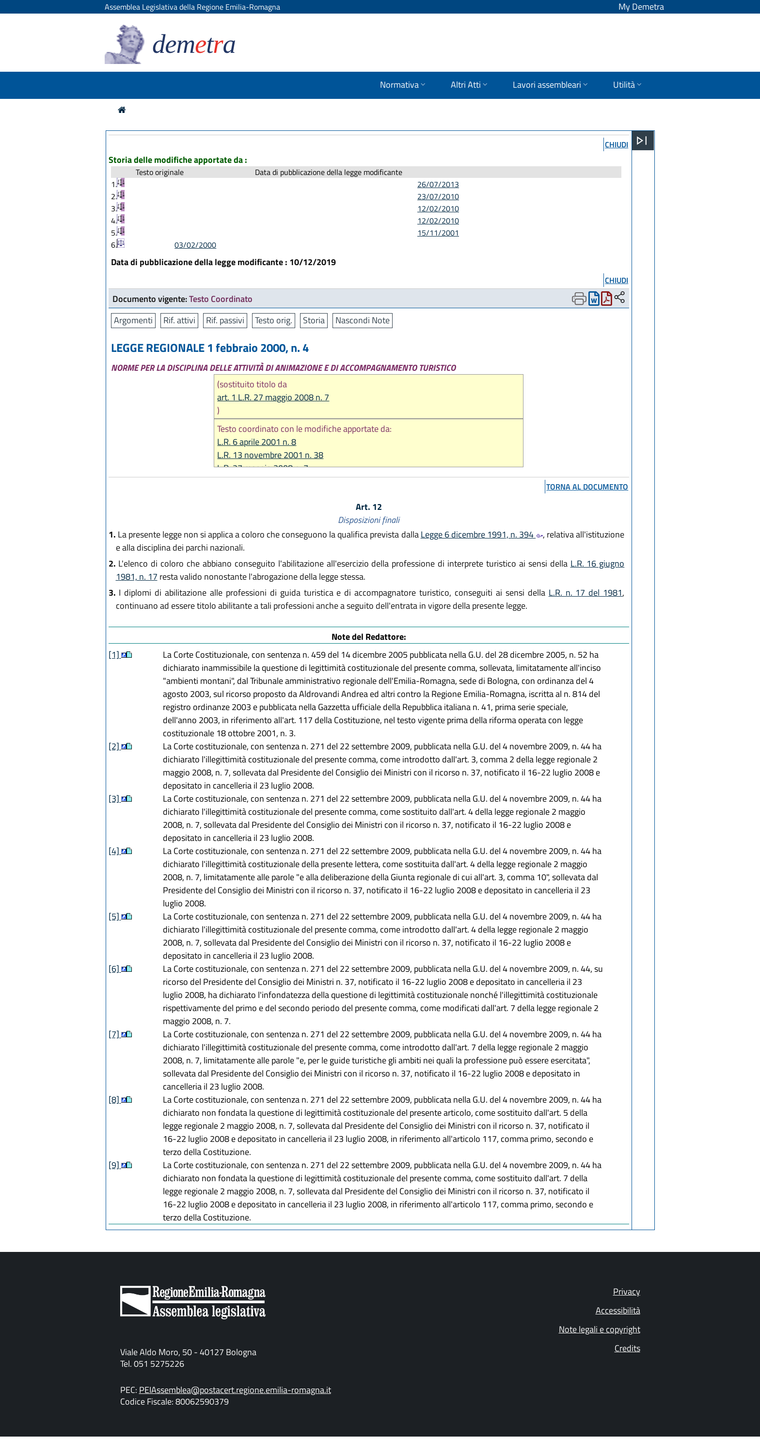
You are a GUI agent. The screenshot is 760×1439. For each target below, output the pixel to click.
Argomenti (133, 320)
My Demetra (641, 6)
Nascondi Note (362, 320)
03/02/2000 (195, 245)
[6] (115, 968)
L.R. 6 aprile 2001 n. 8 (256, 441)
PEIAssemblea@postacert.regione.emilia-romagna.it (235, 1389)
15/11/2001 (438, 232)
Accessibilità (618, 1310)
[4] (115, 850)
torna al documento (587, 486)
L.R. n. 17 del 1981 (586, 592)
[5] (115, 916)
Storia (314, 320)
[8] (115, 1099)
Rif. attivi (179, 320)
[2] (115, 746)
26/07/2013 (438, 184)
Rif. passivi (225, 320)
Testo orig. (273, 320)
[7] (115, 1034)
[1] (115, 654)
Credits (627, 1348)
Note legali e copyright (599, 1329)
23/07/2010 (438, 196)
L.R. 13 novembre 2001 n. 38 (270, 454)
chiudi (616, 144)
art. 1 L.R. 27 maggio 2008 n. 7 (273, 397)
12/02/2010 (438, 208)
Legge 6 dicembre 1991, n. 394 (482, 534)
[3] (115, 798)
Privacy (626, 1291)
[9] (115, 1164)
